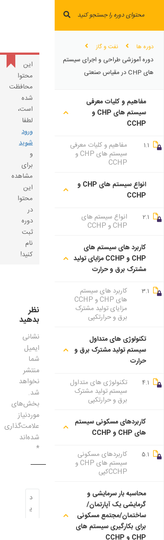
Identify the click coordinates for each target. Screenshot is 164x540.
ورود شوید (26, 137)
